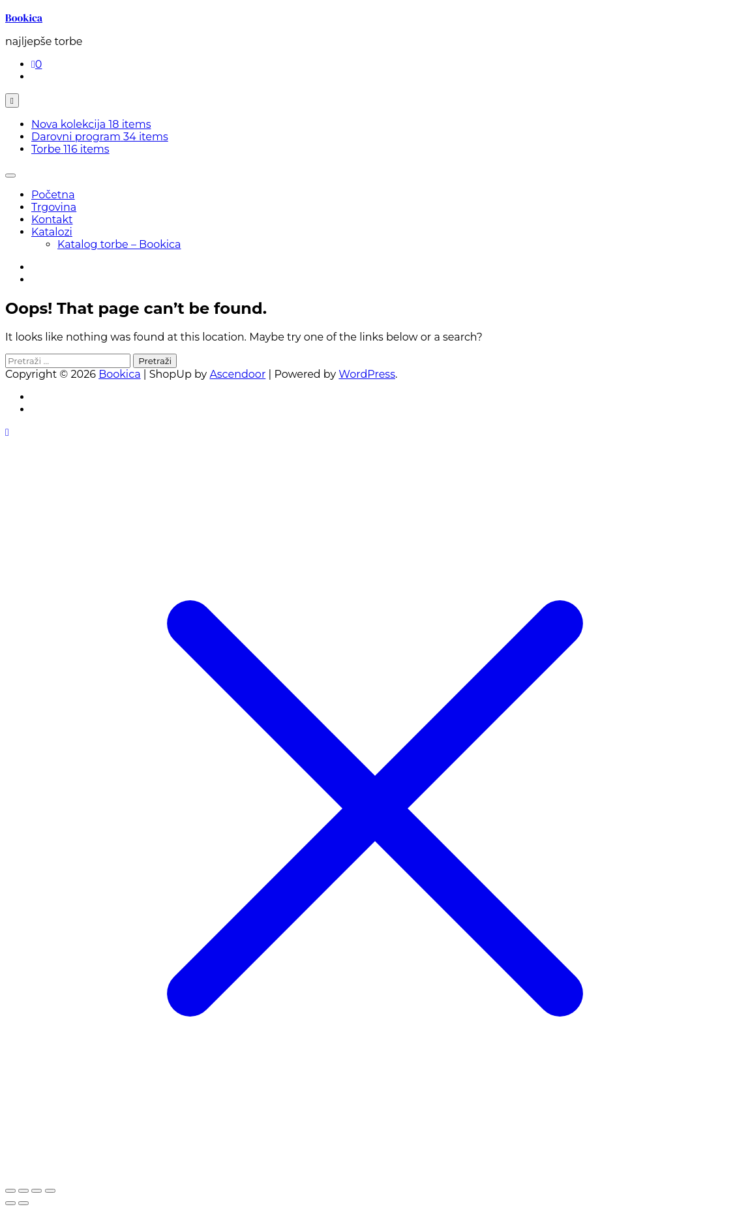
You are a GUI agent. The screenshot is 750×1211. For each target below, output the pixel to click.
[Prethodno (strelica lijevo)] (10, 1203)
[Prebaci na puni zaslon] (23, 1191)
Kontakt (52, 219)
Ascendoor (237, 374)
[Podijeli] (36, 1191)
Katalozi (51, 232)
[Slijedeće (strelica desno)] (23, 1203)
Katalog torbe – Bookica (119, 244)
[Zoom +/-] (10, 1191)
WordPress (366, 374)
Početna (53, 195)
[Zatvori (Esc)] (50, 1191)
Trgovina (53, 207)
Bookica (23, 17)
